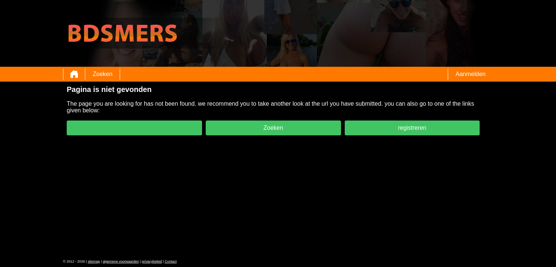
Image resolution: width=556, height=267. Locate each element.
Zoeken (102, 74)
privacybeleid (152, 261)
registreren (412, 128)
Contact (170, 261)
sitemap (94, 261)
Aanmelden (471, 74)
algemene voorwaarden (121, 261)
